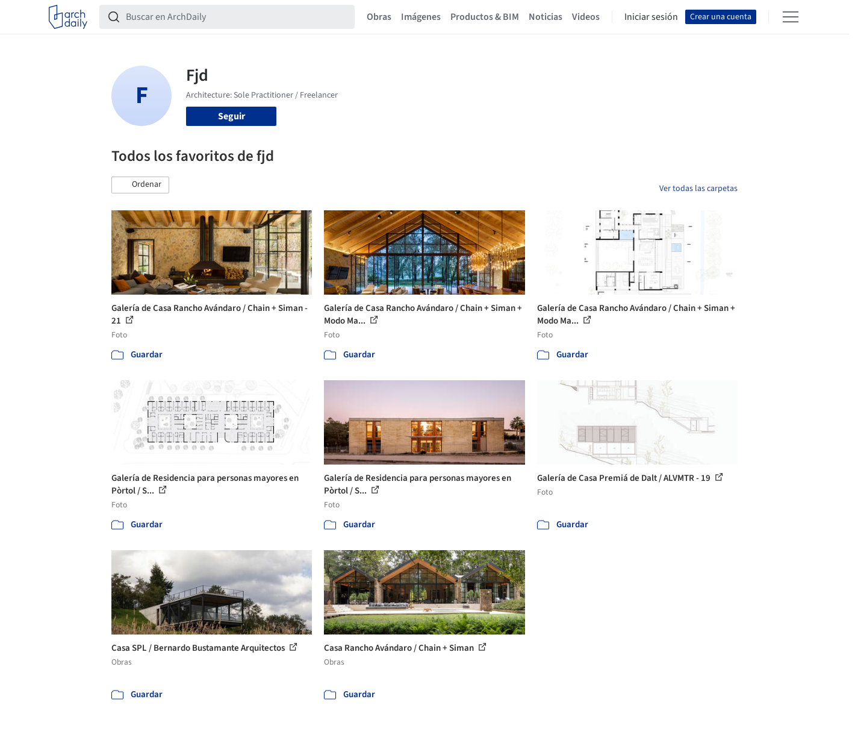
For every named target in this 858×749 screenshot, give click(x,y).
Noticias (545, 17)
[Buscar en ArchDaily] (236, 17)
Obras (379, 17)
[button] (140, 185)
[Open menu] (790, 17)
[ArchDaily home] (68, 17)
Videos (586, 17)
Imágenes (421, 17)
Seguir (231, 116)
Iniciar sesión (651, 17)
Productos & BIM (484, 17)
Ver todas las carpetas (698, 188)
